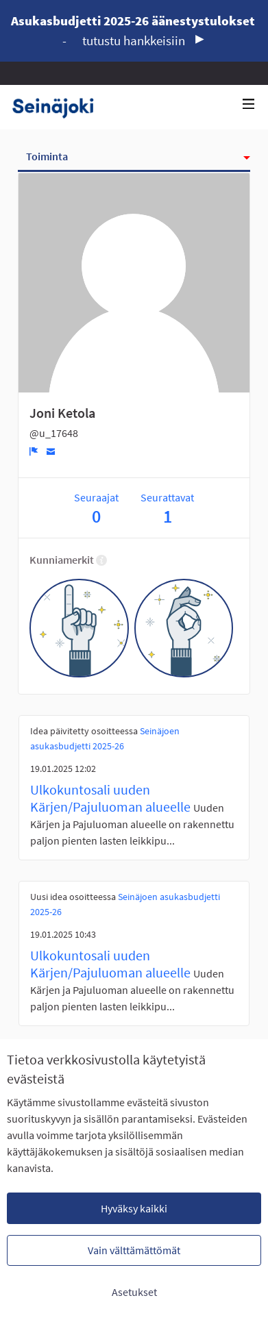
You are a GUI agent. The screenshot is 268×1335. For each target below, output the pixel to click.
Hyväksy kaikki (134, 1208)
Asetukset (134, 1292)
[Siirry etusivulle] (57, 107)
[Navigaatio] (249, 104)
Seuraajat (96, 508)
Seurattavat (167, 508)
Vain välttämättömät (134, 1250)
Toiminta (47, 156)
